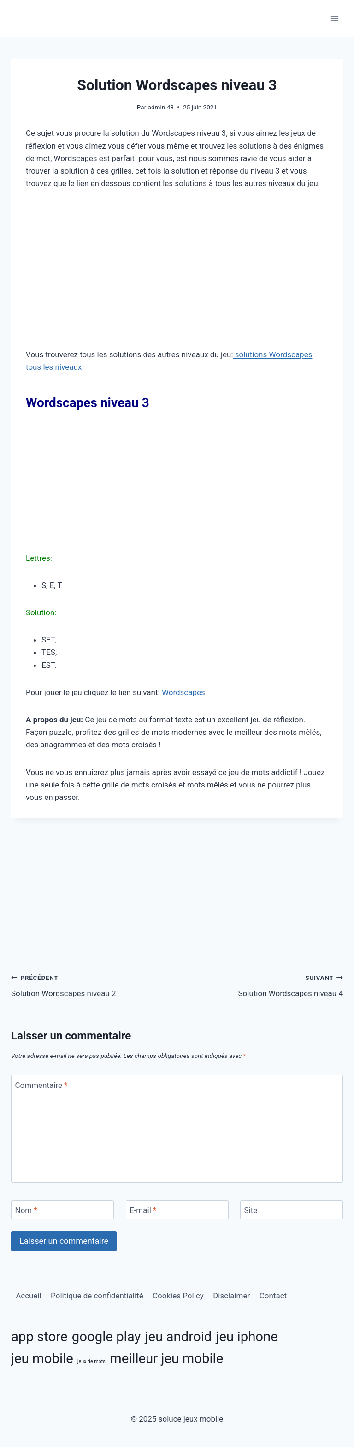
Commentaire (41, 1085)
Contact (273, 1295)
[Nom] (62, 1210)
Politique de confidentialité (97, 1295)
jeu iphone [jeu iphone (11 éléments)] (247, 1337)
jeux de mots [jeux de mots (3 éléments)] (91, 1361)
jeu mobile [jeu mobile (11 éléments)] (42, 1358)
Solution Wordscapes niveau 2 (90, 984)
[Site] (291, 1210)
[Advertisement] (177, 269)
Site (251, 1210)
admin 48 (161, 107)
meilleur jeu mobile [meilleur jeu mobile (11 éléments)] (166, 1358)
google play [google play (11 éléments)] (106, 1337)
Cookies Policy (178, 1295)
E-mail (143, 1210)
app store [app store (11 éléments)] (39, 1337)
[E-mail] (177, 1210)
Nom (26, 1210)
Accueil (28, 1295)
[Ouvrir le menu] (334, 18)
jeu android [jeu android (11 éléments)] (178, 1337)
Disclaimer (231, 1295)
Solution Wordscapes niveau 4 (264, 984)
